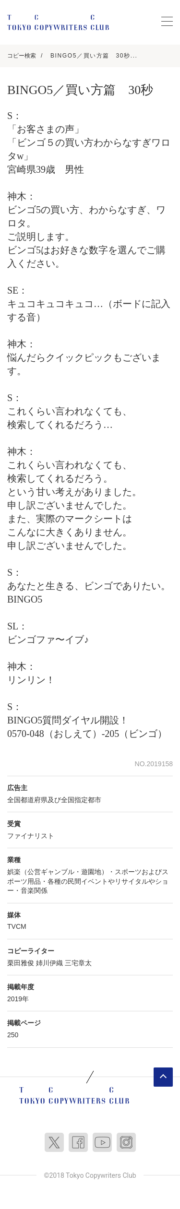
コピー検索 (21, 55)
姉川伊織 (49, 963)
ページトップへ (163, 1077)
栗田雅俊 (20, 963)
